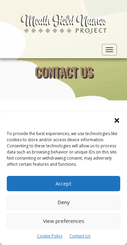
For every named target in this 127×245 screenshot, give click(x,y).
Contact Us (79, 236)
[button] (116, 120)
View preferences (63, 220)
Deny (64, 202)
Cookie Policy (50, 236)
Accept (63, 183)
